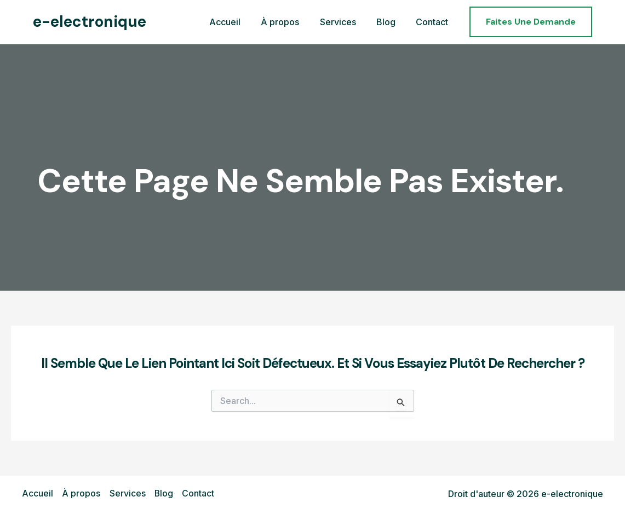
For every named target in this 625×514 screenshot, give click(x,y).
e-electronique (89, 21)
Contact (198, 493)
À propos (81, 493)
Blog (163, 493)
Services (127, 493)
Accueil (37, 493)
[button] (530, 22)
